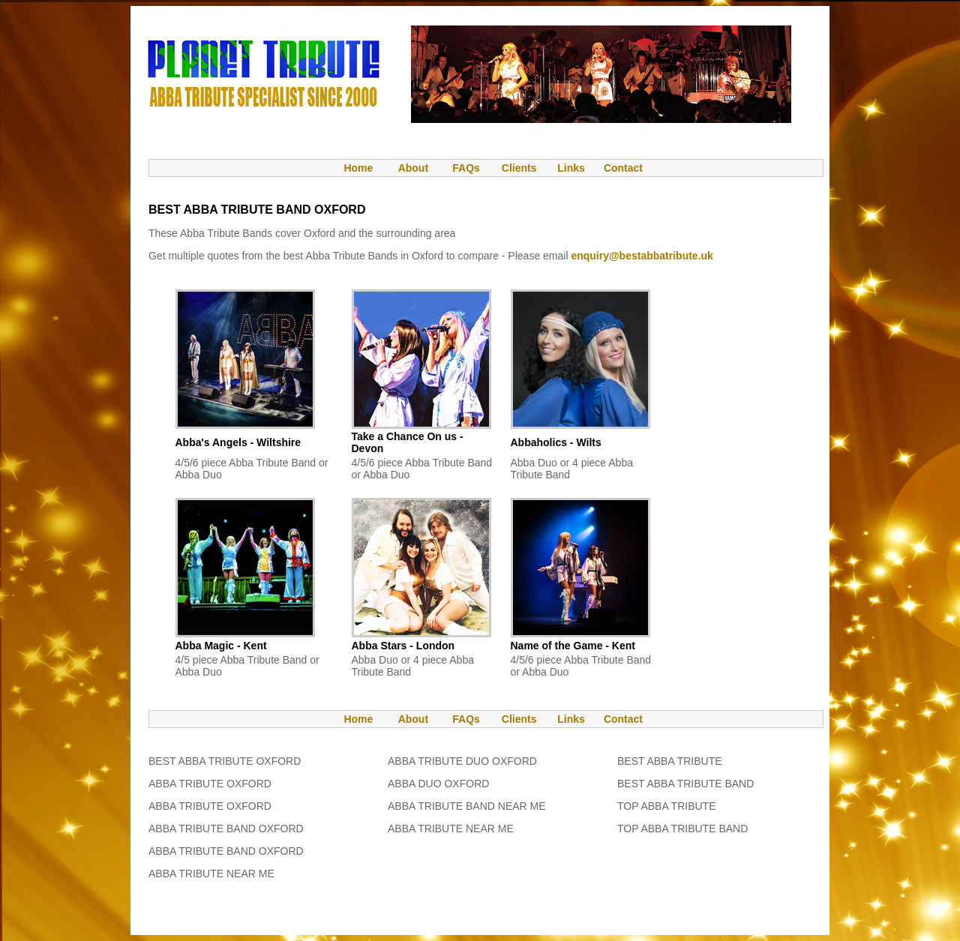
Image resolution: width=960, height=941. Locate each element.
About (413, 168)
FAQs (466, 168)
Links (571, 168)
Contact (623, 168)
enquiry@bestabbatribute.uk (641, 256)
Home (351, 168)
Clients (518, 168)
